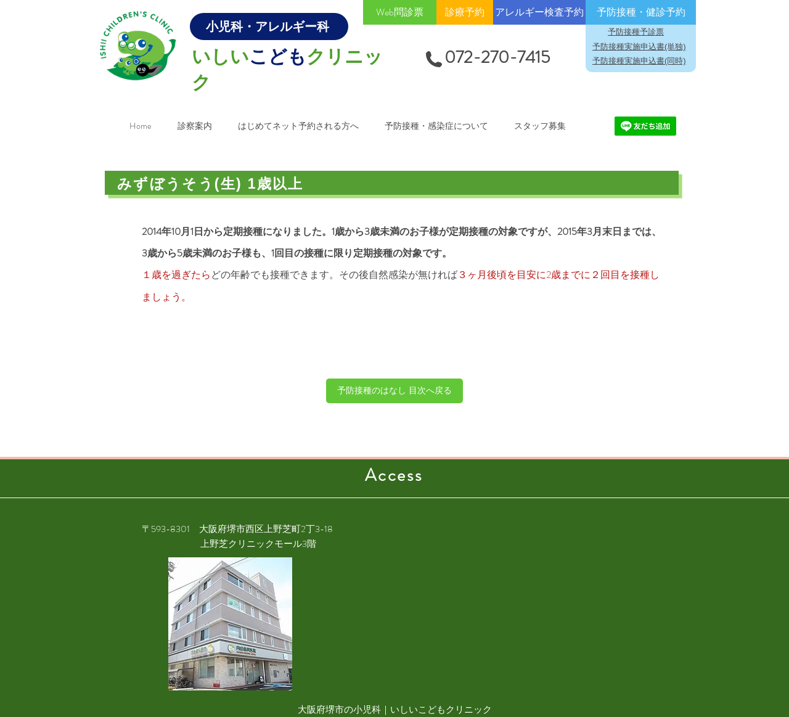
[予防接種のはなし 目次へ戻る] (394, 391)
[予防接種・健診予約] (641, 12)
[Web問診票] (399, 12)
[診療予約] (464, 12)
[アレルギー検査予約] (539, 12)
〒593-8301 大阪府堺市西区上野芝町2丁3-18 (237, 529)
